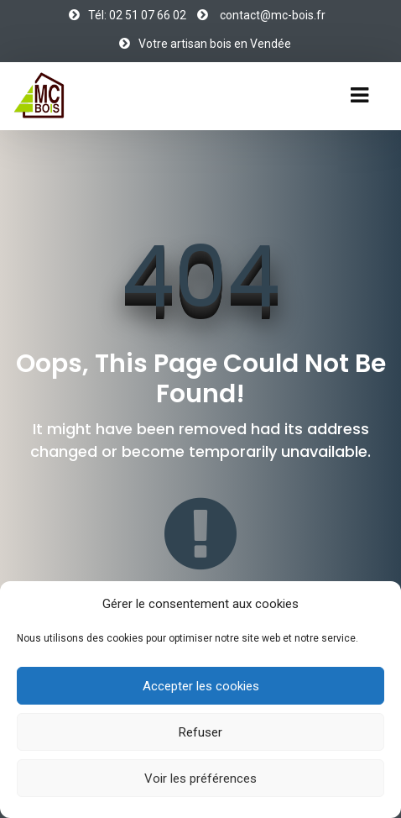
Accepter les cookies (201, 686)
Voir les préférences (200, 778)
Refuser (200, 732)
